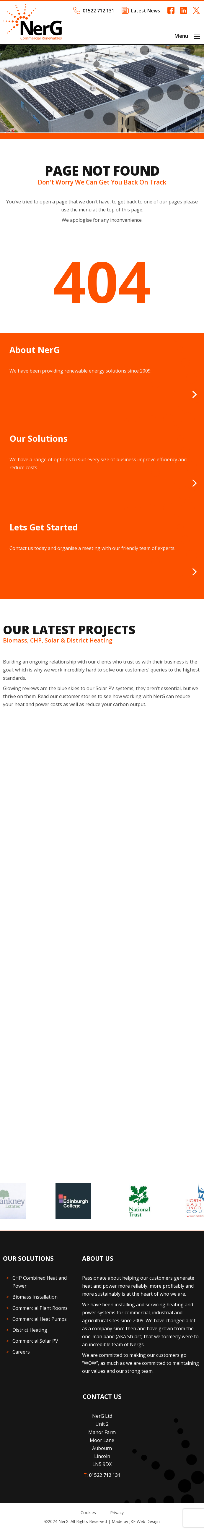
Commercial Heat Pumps (39, 1319)
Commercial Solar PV (35, 1341)
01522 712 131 (98, 10)
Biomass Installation (35, 1297)
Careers (21, 1352)
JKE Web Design (144, 1521)
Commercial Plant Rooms (40, 1308)
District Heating (29, 1330)
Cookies (88, 1512)
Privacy (117, 1512)
